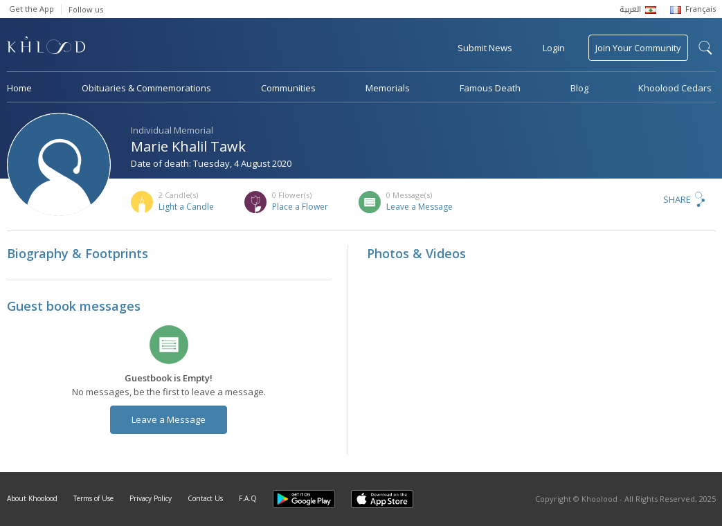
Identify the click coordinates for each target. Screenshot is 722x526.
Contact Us (205, 498)
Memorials (387, 88)
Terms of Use (93, 498)
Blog (579, 88)
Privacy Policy (150, 498)
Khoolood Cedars (675, 88)
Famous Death (490, 88)
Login (554, 48)
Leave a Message (419, 206)
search (705, 48)
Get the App (31, 8)
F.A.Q (248, 498)
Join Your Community (638, 48)
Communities (288, 88)
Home (19, 88)
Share (677, 199)
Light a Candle (186, 206)
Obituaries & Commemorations (146, 88)
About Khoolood (32, 498)
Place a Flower (300, 206)
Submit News (485, 48)
